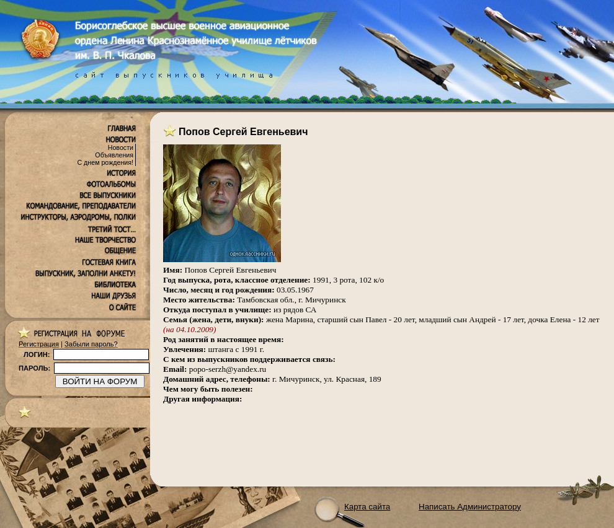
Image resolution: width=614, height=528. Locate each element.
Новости (120, 147)
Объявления (114, 155)
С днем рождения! (105, 162)
